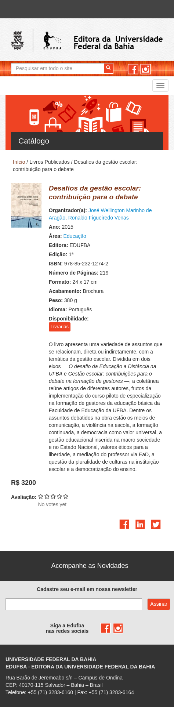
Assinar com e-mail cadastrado (158, 604)
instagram (145, 69)
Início (19, 162)
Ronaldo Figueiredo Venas (98, 218)
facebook (133, 69)
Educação (74, 236)
